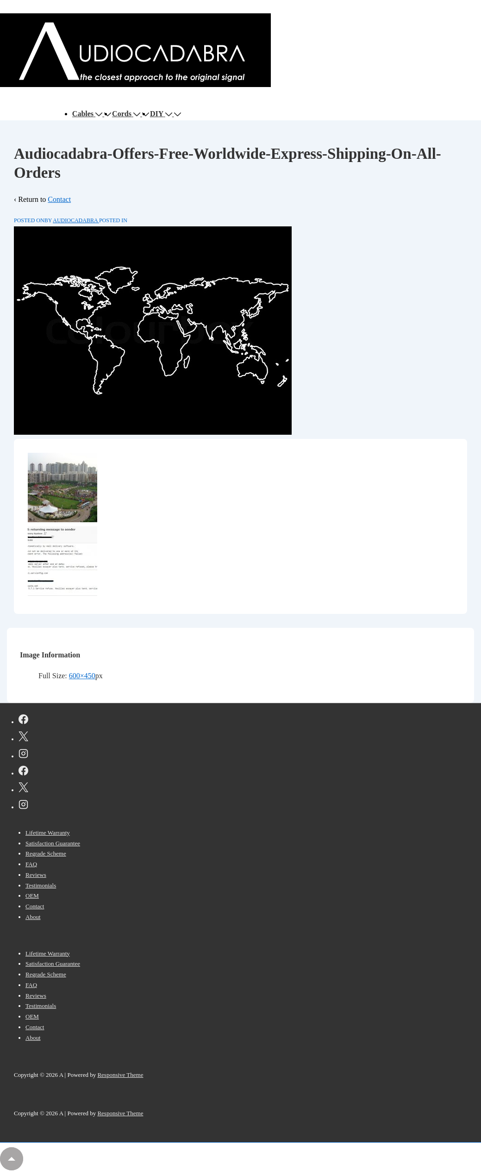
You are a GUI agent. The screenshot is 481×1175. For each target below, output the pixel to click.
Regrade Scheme (45, 853)
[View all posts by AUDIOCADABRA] (76, 220)
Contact (59, 199)
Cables (88, 114)
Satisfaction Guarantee (52, 843)
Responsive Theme (120, 1074)
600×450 (82, 676)
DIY (162, 114)
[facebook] (23, 720)
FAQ (31, 864)
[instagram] (23, 755)
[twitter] (23, 738)
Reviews (35, 874)
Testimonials (40, 885)
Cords (127, 114)
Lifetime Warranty (47, 832)
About (33, 916)
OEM (32, 895)
